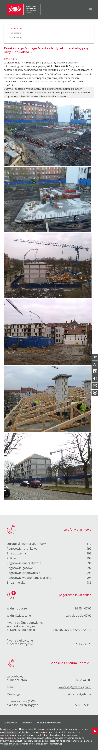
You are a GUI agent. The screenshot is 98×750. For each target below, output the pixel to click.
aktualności (16, 28)
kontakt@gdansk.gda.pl (74, 687)
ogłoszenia (15, 32)
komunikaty (16, 37)
